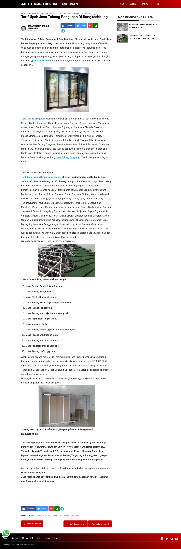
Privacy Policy (51, 538)
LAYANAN (133, 4)
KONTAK (145, 4)
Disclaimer (37, 538)
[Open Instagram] (171, 538)
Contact (14, 538)
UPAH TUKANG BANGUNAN (68, 516)
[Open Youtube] (176, 538)
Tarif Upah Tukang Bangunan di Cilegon (41, 177)
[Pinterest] (90, 25)
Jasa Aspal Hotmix (27, 545)
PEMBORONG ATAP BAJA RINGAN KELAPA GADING (142, 37)
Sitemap (25, 538)
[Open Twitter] (167, 538)
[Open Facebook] (162, 538)
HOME (121, 4)
